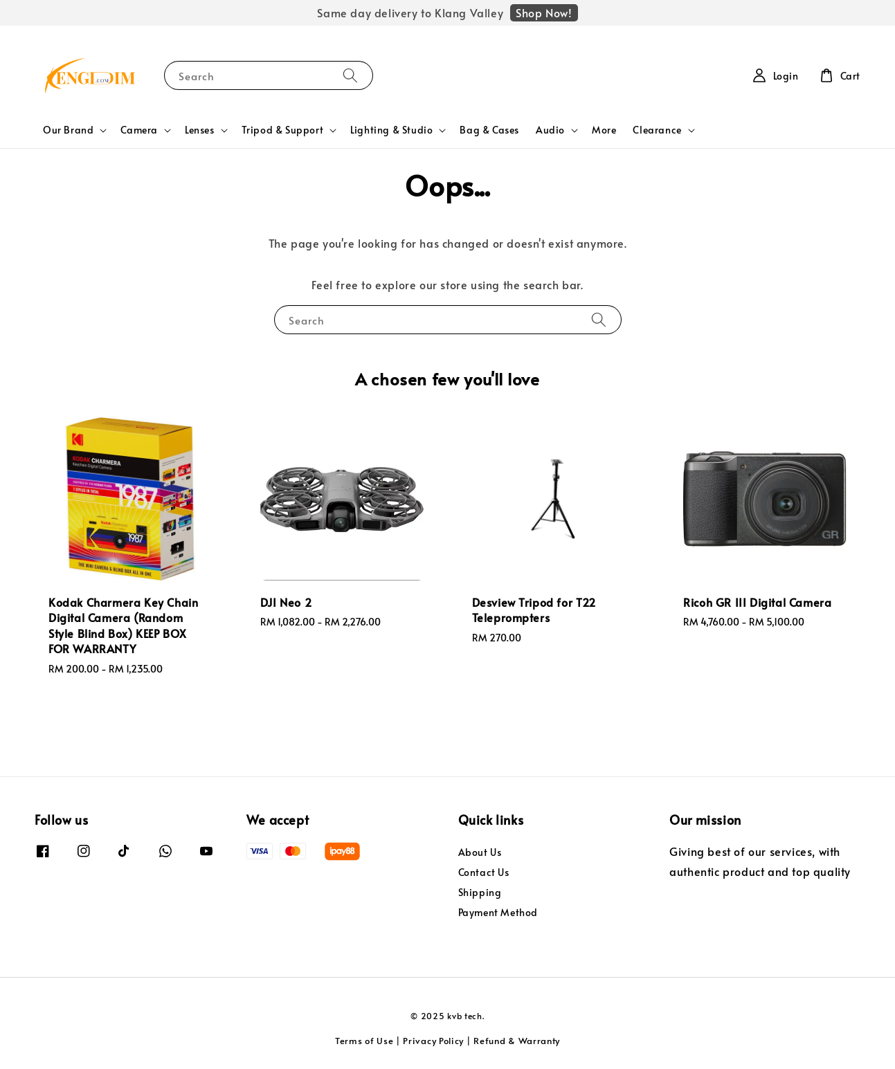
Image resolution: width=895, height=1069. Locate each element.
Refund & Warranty (516, 1040)
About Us (480, 852)
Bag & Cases (489, 129)
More (604, 129)
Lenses (200, 130)
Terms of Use (364, 1040)
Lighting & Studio (391, 130)
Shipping (480, 892)
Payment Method (498, 912)
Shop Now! (544, 12)
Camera (139, 130)
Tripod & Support (283, 130)
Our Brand (68, 130)
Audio (550, 130)
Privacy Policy (433, 1040)
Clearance (657, 130)
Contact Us (483, 872)
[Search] (350, 75)
